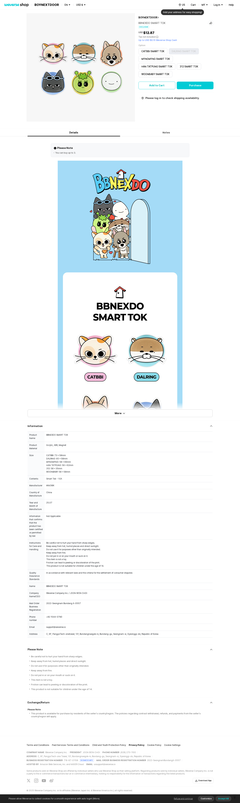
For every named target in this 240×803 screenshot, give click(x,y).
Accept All (223, 798)
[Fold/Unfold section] (120, 426)
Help (231, 4)
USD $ (79, 4)
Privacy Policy (136, 745)
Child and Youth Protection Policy (109, 745)
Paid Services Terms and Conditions (70, 745)
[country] (181, 5)
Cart (193, 4)
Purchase (195, 85)
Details (73, 132)
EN (66, 4)
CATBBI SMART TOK (152, 51)
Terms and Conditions (38, 745)
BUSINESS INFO (87, 760)
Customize (206, 798)
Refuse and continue (183, 798)
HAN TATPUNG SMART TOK (156, 66)
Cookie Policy (154, 745)
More (120, 413)
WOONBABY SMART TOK (155, 74)
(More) (96, 798)
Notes (166, 132)
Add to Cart (156, 85)
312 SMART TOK (189, 66)
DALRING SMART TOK (184, 51)
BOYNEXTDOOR (147, 17)
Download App (203, 780)
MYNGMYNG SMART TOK (155, 59)
